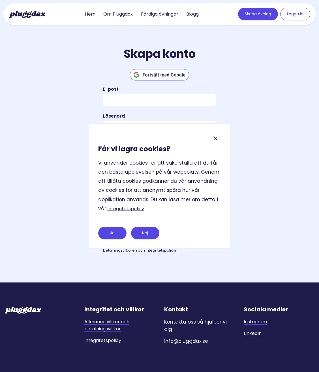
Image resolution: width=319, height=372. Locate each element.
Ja (112, 233)
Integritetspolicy (102, 340)
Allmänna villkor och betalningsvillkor (106, 325)
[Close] (215, 138)
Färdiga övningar (159, 14)
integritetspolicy (126, 208)
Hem (90, 14)
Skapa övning (258, 14)
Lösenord (114, 116)
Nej (145, 233)
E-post (111, 89)
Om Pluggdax (118, 14)
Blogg (192, 14)
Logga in (295, 14)
